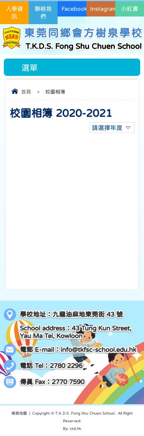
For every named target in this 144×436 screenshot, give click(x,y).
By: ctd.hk (72, 428)
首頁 (26, 91)
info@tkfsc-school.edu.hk (98, 349)
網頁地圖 (19, 413)
